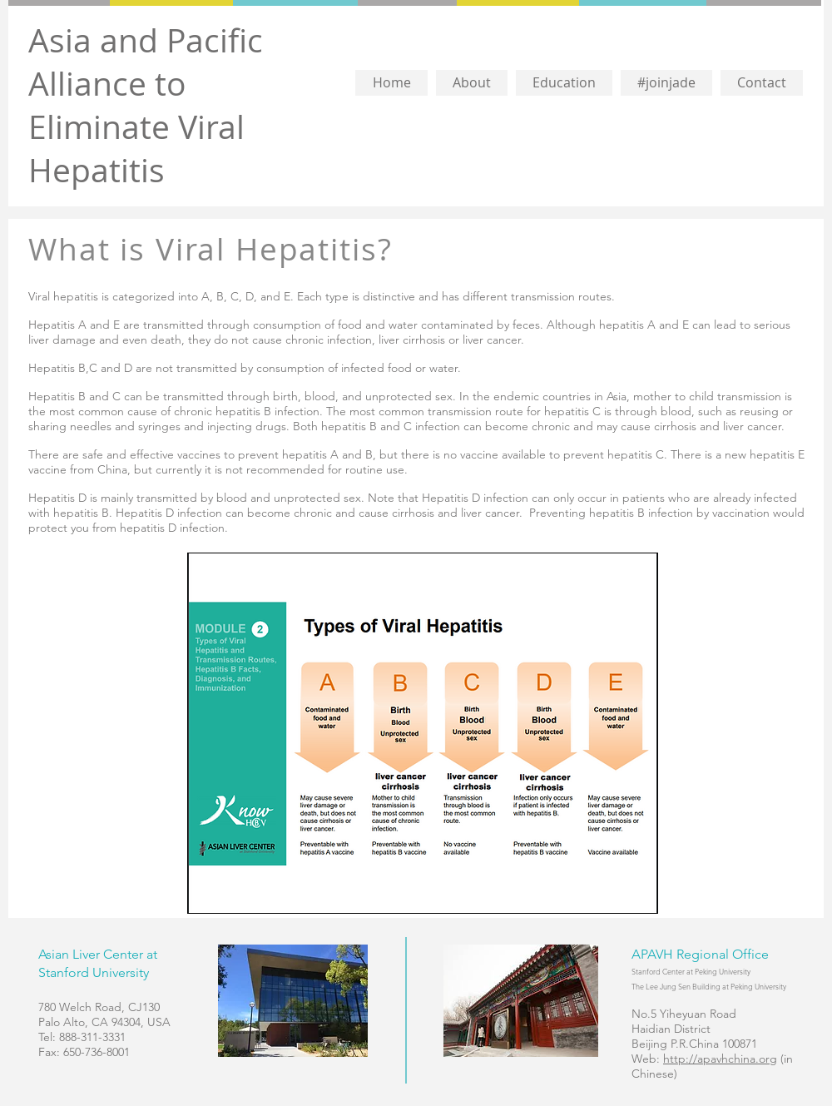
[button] (472, 83)
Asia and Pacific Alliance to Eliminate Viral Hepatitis (145, 104)
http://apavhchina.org (720, 1058)
